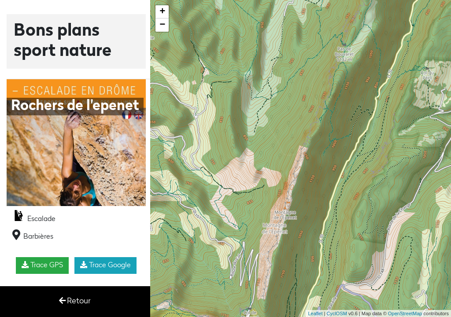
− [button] (162, 25)
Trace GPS (42, 265)
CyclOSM (336, 313)
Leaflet (315, 313)
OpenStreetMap (405, 313)
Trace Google (105, 265)
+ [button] (162, 11)
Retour (75, 301)
